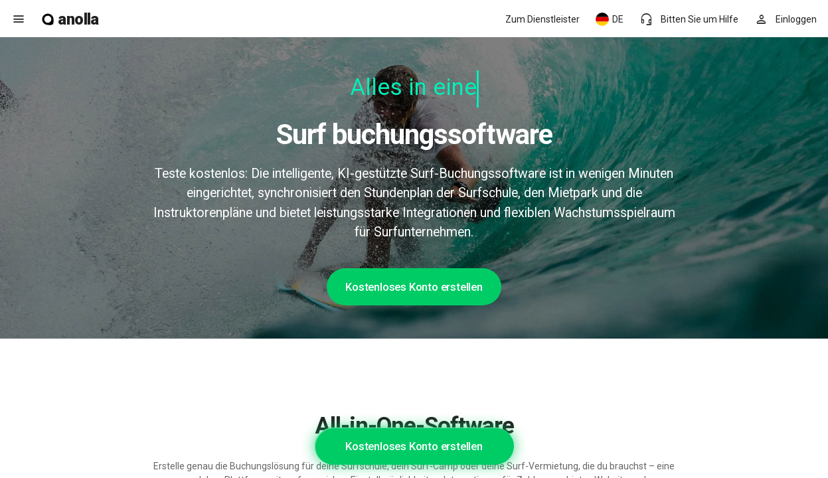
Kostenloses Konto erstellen (414, 286)
